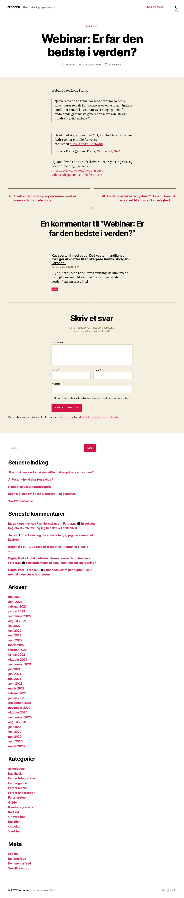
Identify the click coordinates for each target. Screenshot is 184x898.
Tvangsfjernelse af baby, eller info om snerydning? (60, 563)
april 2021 (15, 683)
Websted (56, 383)
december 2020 (19, 703)
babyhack (15, 773)
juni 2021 (14, 674)
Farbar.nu (13, 7)
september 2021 (19, 664)
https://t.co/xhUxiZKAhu (86, 144)
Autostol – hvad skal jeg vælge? (30, 479)
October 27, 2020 (108, 151)
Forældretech (17, 797)
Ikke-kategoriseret (21, 807)
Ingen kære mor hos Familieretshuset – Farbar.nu (42, 523)
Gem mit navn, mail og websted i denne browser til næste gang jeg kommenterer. (92, 398)
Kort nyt (92, 26)
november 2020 (19, 707)
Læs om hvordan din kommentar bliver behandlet (92, 417)
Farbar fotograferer (21, 778)
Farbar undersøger (21, 793)
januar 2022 (16, 654)
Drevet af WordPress (44, 890)
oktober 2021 (17, 659)
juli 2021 (14, 669)
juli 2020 (14, 727)
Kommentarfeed (19, 863)
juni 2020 (14, 731)
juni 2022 (14, 630)
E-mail (97, 370)
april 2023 (15, 602)
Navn (55, 370)
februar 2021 (17, 693)
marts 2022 (16, 645)
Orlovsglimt (16, 817)
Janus (71, 64)
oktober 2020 (17, 712)
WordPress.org (18, 868)
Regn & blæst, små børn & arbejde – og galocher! (42, 494)
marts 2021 (16, 688)
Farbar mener (17, 788)
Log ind (13, 854)
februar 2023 (17, 606)
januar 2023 (16, 611)
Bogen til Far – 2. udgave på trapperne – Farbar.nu (42, 547)
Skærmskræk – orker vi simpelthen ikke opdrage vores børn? (51, 472)
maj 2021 (14, 679)
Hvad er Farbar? (155, 6)
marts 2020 (16, 746)
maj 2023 (14, 597)
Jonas (12, 535)
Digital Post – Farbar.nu (24, 570)
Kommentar (58, 342)
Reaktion (14, 821)
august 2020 (17, 722)
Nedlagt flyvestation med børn (29, 486)
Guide (12, 802)
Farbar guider (18, 783)
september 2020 (20, 717)
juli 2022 (14, 626)
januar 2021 (16, 698)
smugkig (14, 826)
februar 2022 (17, 650)
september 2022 (20, 616)
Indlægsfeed (17, 858)
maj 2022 (14, 635)
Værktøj (14, 831)
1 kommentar (115, 64)
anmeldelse (16, 768)
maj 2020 (14, 736)
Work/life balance (20, 501)
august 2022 (17, 621)
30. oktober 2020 (91, 64)
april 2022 (15, 640)
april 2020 (15, 741)
